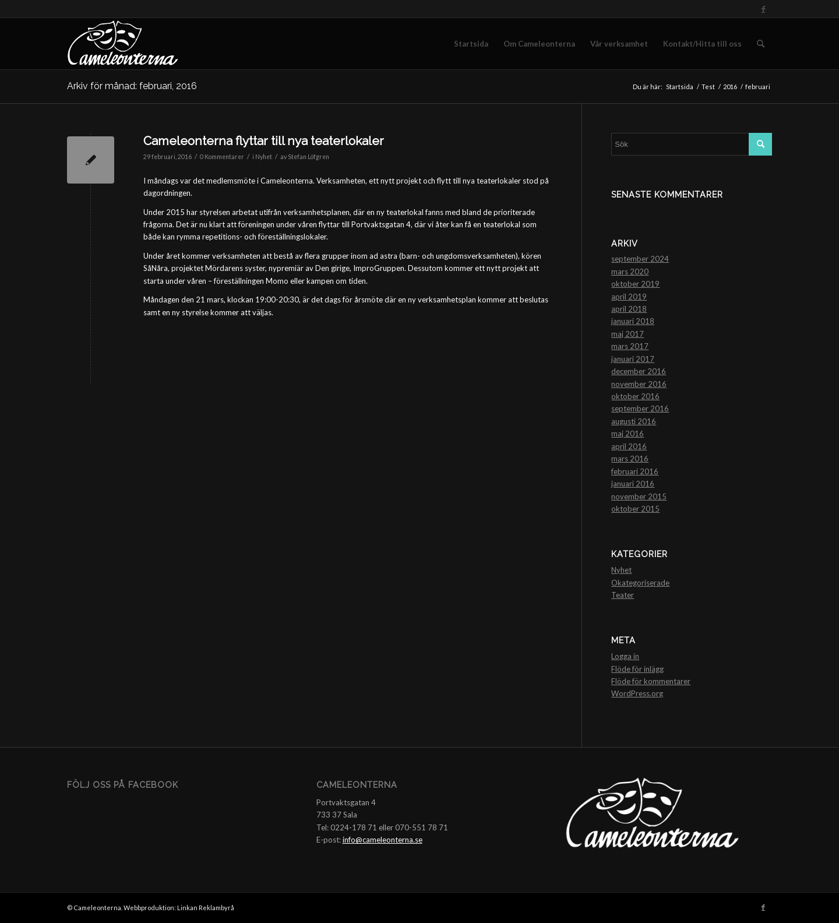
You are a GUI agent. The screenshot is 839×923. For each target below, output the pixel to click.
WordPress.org (637, 693)
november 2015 (639, 496)
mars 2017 (629, 346)
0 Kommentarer (222, 156)
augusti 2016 (633, 421)
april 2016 (629, 446)
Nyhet (263, 156)
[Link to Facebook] (763, 8)
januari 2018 (632, 321)
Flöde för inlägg (637, 669)
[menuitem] (471, 43)
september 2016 (640, 408)
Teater (622, 595)
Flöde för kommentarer (650, 681)
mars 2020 (629, 271)
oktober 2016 (635, 396)
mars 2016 (629, 458)
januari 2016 (632, 483)
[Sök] (760, 43)
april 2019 (629, 296)
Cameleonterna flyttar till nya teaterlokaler (263, 140)
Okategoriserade (640, 582)
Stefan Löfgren (308, 156)
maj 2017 (627, 334)
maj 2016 (627, 433)
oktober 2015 (635, 508)
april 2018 (629, 308)
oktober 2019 (635, 283)
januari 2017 (632, 359)
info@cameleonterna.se (382, 839)
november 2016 (639, 384)
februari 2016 (634, 471)
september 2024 (640, 258)
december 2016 (638, 371)
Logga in (625, 656)
